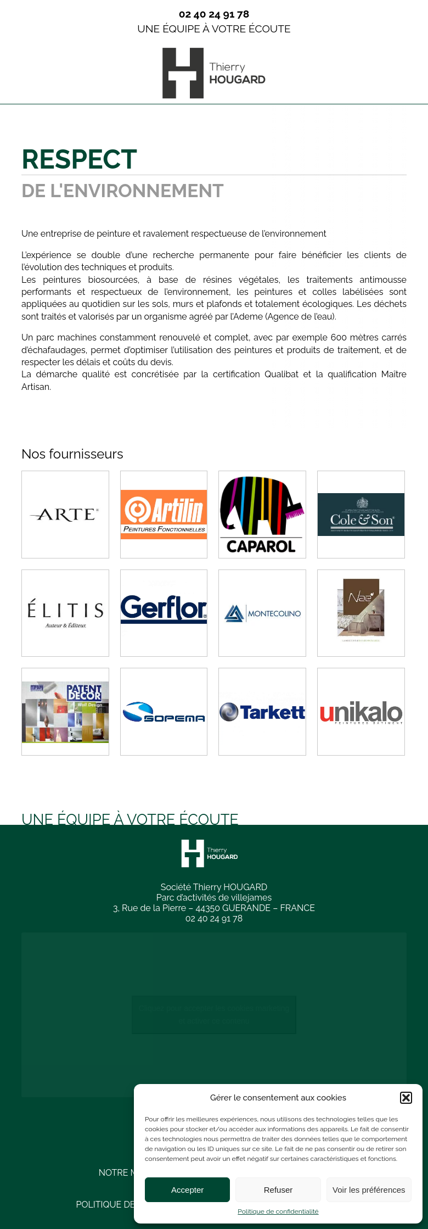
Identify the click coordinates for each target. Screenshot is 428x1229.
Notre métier (130, 1172)
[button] (406, 1097)
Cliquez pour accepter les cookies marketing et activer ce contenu (214, 1014)
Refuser (278, 1189)
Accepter (187, 1189)
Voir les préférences (369, 1189)
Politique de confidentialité (278, 1211)
